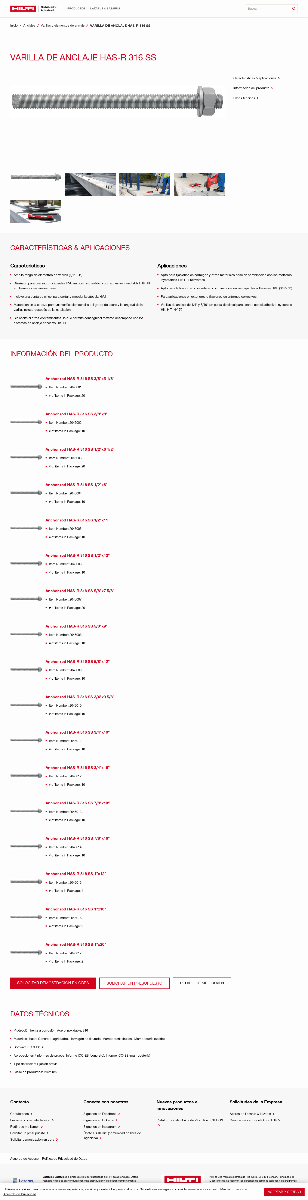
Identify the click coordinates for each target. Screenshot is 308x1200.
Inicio (14, 25)
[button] (76, 8)
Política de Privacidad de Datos (64, 1158)
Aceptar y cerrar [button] (284, 1191)
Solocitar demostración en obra (53, 982)
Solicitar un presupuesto (134, 983)
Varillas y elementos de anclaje (62, 25)
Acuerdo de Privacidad (19, 1194)
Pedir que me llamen (202, 983)
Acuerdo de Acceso (24, 1158)
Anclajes (29, 25)
